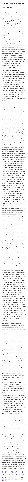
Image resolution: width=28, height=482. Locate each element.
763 (6, 479)
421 (6, 475)
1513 (9, 472)
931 (22, 472)
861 (22, 479)
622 (6, 477)
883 (3, 471)
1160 (9, 474)
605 (3, 474)
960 (19, 474)
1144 (12, 477)
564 (19, 471)
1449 (16, 471)
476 (3, 480)
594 (22, 477)
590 (22, 471)
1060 (13, 475)
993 (6, 474)
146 (9, 475)
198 (3, 472)
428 (13, 472)
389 (16, 477)
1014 (16, 479)
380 (23, 475)
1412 (16, 474)
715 (3, 475)
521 (12, 479)
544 (6, 472)
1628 (16, 475)
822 (3, 479)
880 (19, 472)
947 (6, 471)
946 (9, 477)
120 (13, 474)
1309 (6, 480)
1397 (12, 471)
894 (16, 472)
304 (23, 474)
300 (19, 475)
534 (3, 477)
